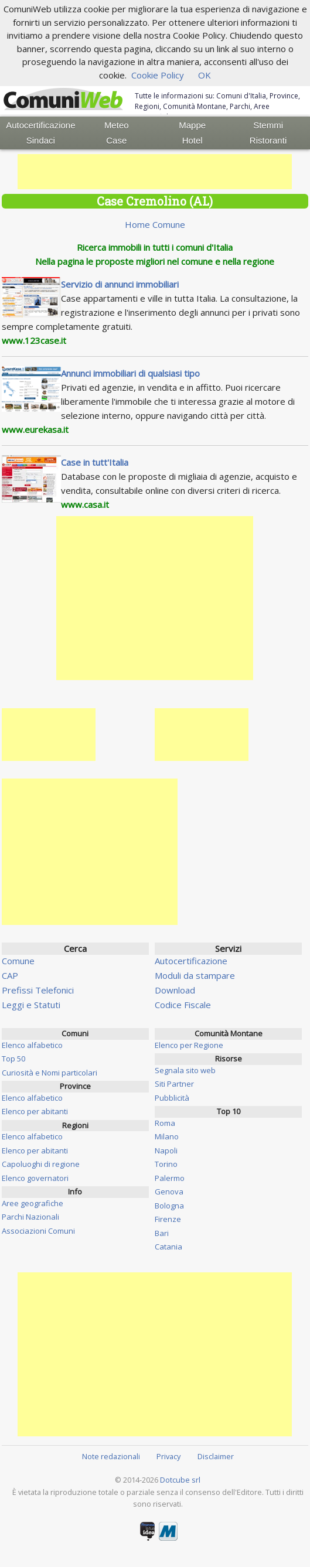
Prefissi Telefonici (38, 990)
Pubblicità (172, 1098)
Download (175, 990)
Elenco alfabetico (32, 1045)
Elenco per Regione (189, 1045)
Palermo (170, 1178)
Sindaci (40, 140)
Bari (162, 1233)
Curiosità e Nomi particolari (49, 1072)
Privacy (168, 1456)
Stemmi (268, 125)
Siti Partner (174, 1083)
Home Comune (155, 224)
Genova (169, 1191)
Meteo (116, 125)
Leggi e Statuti (31, 1004)
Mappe (192, 125)
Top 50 (13, 1058)
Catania (168, 1246)
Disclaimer (215, 1456)
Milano (167, 1136)
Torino (166, 1164)
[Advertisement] (155, 171)
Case (116, 140)
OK (204, 75)
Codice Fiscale (183, 1004)
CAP (10, 975)
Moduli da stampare (195, 975)
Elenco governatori (35, 1178)
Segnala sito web (185, 1070)
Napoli (166, 1150)
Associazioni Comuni (38, 1230)
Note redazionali (111, 1456)
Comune (18, 961)
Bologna (169, 1205)
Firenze (168, 1219)
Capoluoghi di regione (41, 1164)
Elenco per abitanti (35, 1111)
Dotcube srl (180, 1479)
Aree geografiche (32, 1203)
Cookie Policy (157, 75)
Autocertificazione (40, 125)
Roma (165, 1123)
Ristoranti (268, 140)
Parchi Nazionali (30, 1216)
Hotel (192, 140)
